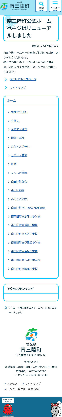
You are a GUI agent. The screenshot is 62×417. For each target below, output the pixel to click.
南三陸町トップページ (23, 79)
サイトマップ (18, 87)
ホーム (11, 100)
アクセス (12, 383)
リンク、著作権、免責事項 (23, 389)
